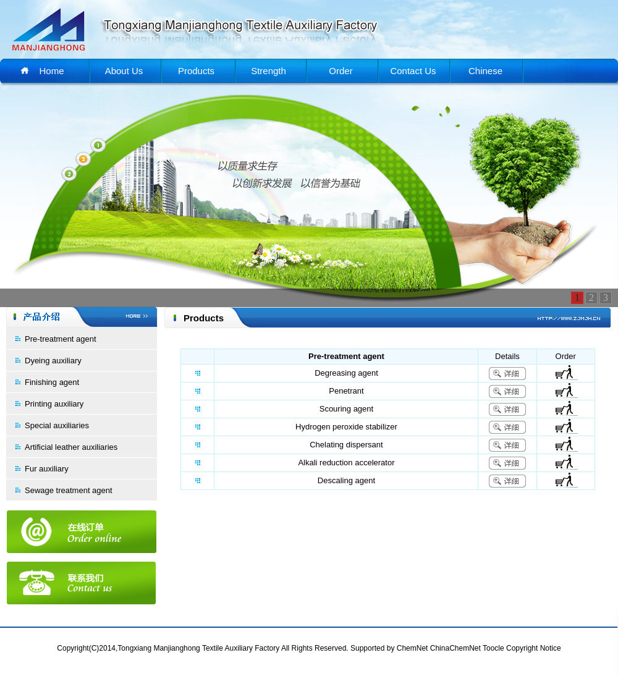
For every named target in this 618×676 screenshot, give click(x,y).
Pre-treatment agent (60, 339)
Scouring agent (346, 408)
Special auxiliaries (57, 425)
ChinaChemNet (455, 648)
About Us (124, 70)
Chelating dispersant (346, 444)
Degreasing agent (346, 373)
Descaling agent (346, 480)
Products (196, 70)
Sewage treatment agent (68, 490)
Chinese (485, 70)
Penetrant (346, 390)
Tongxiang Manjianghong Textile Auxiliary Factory (198, 648)
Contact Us (413, 70)
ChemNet (412, 648)
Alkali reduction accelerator (346, 462)
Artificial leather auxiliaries (71, 447)
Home (51, 70)
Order (340, 70)
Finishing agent (52, 382)
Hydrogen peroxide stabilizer (346, 426)
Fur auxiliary (47, 468)
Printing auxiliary (54, 403)
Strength (268, 70)
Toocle (493, 648)
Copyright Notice (533, 648)
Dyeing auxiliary (53, 360)
